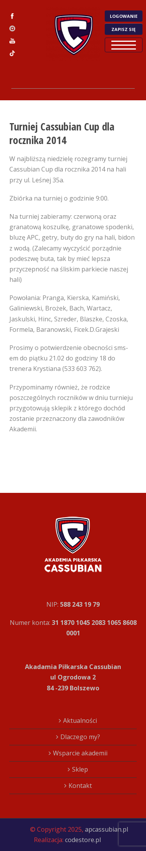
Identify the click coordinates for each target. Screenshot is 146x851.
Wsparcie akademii (80, 753)
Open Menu (123, 45)
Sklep (80, 769)
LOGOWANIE (123, 16)
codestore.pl (83, 840)
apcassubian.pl (106, 829)
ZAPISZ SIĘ (123, 29)
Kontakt (80, 785)
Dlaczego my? (80, 737)
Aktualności (80, 720)
